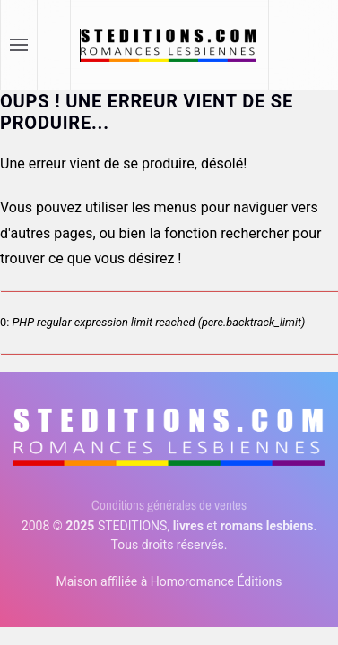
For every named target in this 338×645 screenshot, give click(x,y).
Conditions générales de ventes (169, 504)
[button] (19, 45)
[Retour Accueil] (170, 45)
